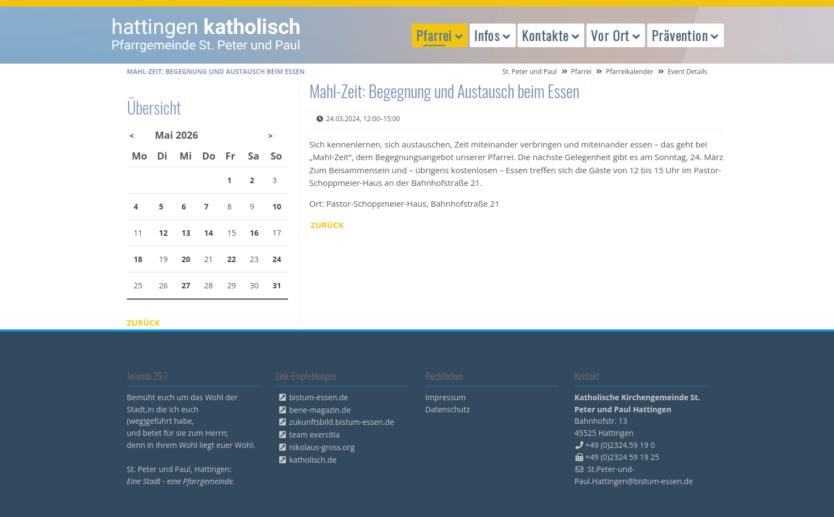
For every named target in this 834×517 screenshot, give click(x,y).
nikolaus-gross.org (322, 447)
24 (277, 259)
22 (231, 259)
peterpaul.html (206, 35)
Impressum (445, 397)
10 (277, 206)
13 (185, 233)
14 (208, 233)
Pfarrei (581, 71)
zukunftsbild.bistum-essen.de (341, 422)
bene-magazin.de (319, 410)
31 (277, 285)
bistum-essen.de (318, 397)
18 (138, 259)
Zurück (327, 224)
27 (185, 285)
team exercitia (314, 434)
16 (254, 233)
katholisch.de (312, 459)
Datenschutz (447, 409)
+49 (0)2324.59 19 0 (620, 445)
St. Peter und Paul (529, 71)
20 (185, 259)
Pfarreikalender (629, 71)
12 (163, 233)
